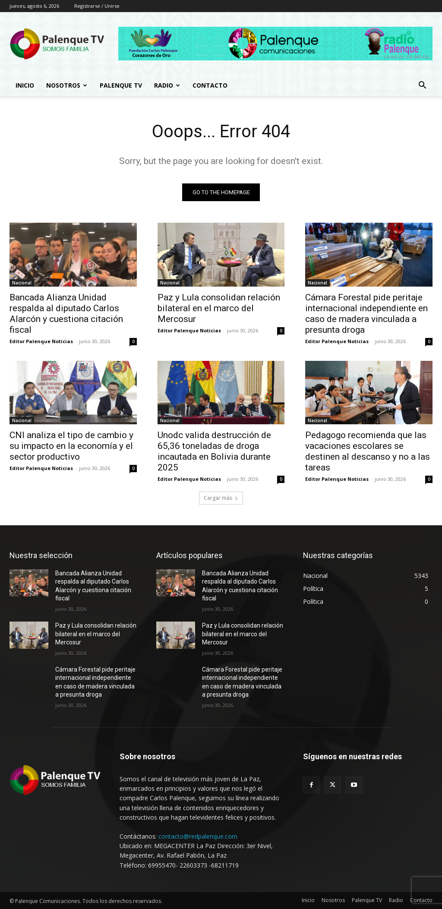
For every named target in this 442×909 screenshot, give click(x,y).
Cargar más (221, 498)
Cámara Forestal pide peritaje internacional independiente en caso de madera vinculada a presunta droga (366, 313)
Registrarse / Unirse (97, 6)
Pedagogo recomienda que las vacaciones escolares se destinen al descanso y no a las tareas (367, 451)
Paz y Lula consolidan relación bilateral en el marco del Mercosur (219, 308)
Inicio (25, 85)
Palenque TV (121, 85)
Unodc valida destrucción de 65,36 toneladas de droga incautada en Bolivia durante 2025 (214, 451)
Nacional (22, 282)
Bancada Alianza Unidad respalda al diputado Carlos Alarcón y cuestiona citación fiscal (66, 313)
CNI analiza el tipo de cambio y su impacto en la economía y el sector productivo (71, 446)
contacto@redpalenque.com (197, 836)
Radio (167, 85)
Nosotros (66, 85)
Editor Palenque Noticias (41, 341)
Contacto (210, 85)
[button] (422, 86)
